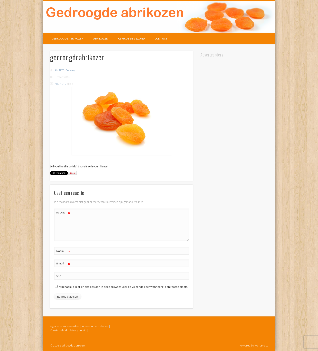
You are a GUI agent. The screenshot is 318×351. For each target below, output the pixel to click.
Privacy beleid (77, 330)
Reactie (63, 212)
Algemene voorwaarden (64, 326)
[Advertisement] (215, 119)
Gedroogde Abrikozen (67, 38)
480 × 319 (60, 84)
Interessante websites (95, 326)
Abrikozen (100, 38)
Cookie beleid (58, 330)
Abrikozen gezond (131, 38)
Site (58, 276)
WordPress (261, 345)
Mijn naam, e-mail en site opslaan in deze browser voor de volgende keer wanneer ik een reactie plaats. (123, 287)
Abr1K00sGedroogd (65, 70)
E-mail (63, 263)
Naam (63, 251)
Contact (161, 38)
